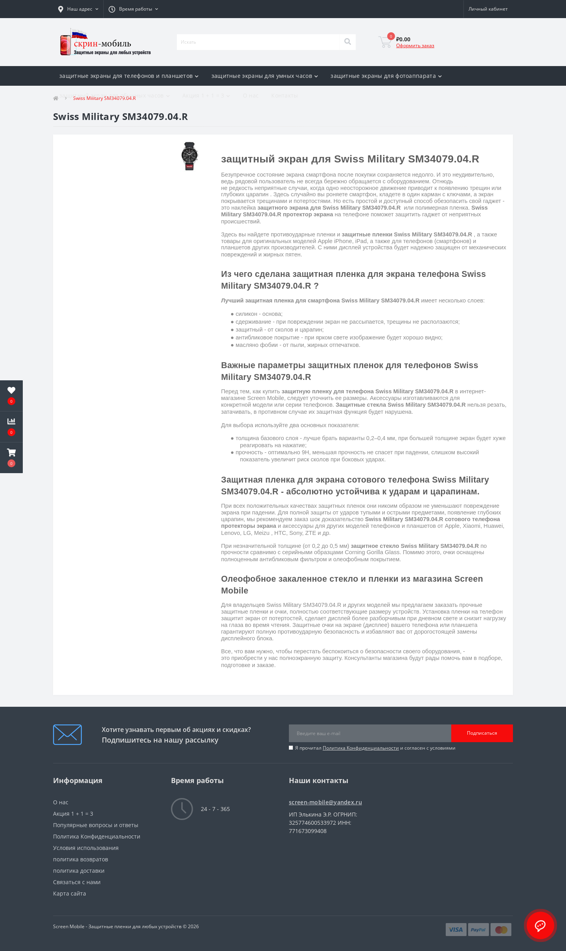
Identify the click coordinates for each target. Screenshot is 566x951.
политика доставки (79, 870)
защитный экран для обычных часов (114, 95)
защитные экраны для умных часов (264, 75)
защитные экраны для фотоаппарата (386, 75)
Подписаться (482, 733)
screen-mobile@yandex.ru (325, 802)
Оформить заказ (415, 45)
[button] (78, 9)
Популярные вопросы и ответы (95, 825)
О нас (251, 95)
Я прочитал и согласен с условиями (375, 748)
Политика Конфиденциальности (361, 748)
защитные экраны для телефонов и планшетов (129, 75)
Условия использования (86, 847)
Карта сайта (69, 893)
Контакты (284, 95)
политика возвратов (80, 859)
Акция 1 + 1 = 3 (206, 95)
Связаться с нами (77, 882)
